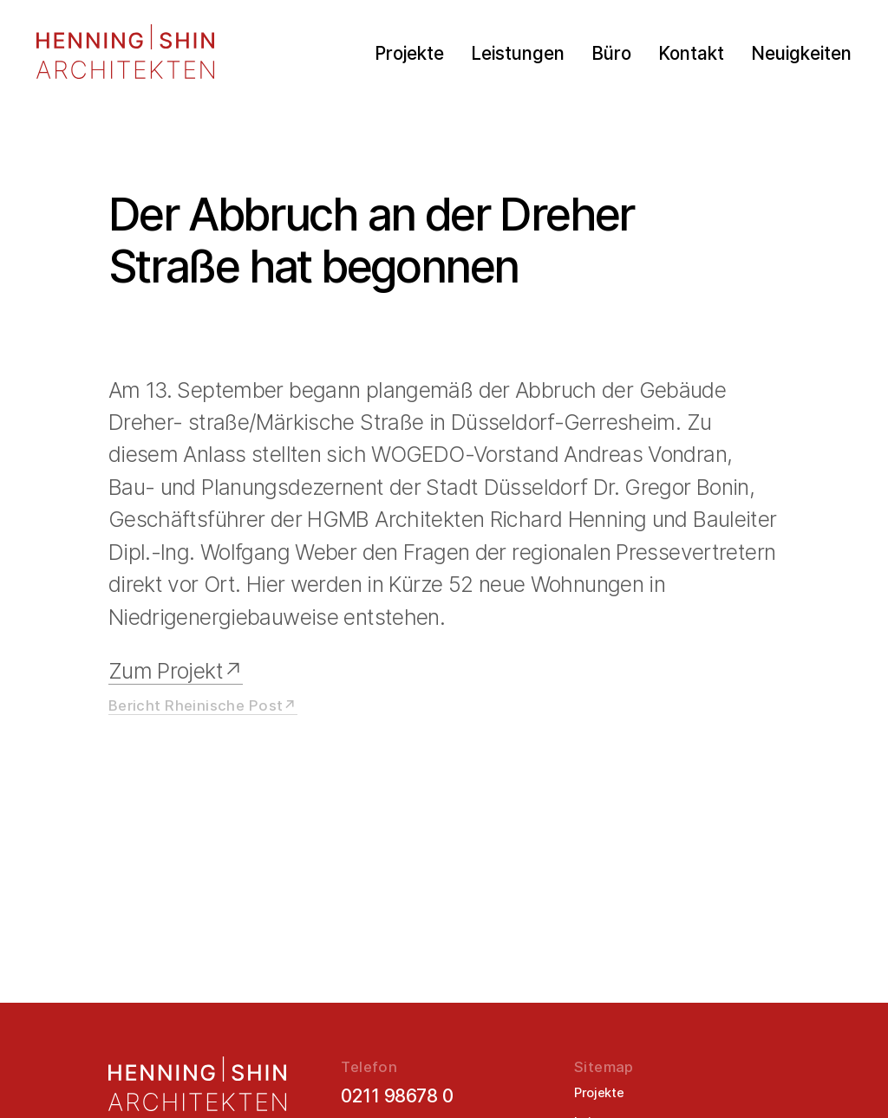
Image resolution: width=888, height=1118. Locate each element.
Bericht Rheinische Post (196, 705)
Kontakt (691, 54)
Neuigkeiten (801, 54)
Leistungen (518, 54)
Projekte (409, 54)
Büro (611, 54)
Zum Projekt (165, 671)
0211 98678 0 (397, 1096)
